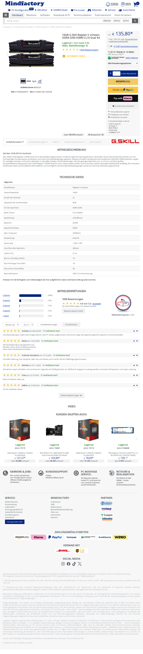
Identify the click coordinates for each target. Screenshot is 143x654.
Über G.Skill (94, 142)
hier (82, 638)
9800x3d (107, 20)
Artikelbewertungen (37, 142)
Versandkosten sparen (119, 111)
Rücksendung (11, 504)
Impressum (55, 502)
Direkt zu (123, 89)
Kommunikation (83, 15)
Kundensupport (12, 514)
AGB (52, 504)
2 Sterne (6, 310)
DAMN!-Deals (59, 10)
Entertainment (103, 15)
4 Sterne (6, 300)
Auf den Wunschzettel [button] (123, 106)
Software (45, 15)
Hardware (17, 15)
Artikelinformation (14, 142)
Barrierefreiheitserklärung (62, 509)
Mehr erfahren (132, 58)
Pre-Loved (78, 10)
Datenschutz (56, 507)
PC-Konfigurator (19, 10)
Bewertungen (89, 50)
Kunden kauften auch (73, 142)
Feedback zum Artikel (118, 114)
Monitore (31, 15)
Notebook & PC (61, 15)
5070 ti (126, 20)
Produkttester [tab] (71, 324)
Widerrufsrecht (11, 502)
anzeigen (96, 303)
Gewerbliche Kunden (14, 512)
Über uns (54, 512)
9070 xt (117, 20)
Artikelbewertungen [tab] (48, 324)
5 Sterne (6, 295)
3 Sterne (6, 305)
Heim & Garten (122, 15)
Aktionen (95, 10)
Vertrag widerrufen (15, 521)
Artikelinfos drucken (117, 117)
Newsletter (9, 517)
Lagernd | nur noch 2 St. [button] (76, 44)
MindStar (40, 10)
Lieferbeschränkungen (118, 41)
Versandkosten (131, 39)
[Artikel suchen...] (68, 21)
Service (110, 10)
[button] (6, 15)
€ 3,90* (126, 46)
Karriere (54, 517)
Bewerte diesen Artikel (73, 311)
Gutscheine (127, 10)
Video (55, 142)
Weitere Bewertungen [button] (71, 395)
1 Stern (6, 316)
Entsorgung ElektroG (14, 509)
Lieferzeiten (10, 507)
